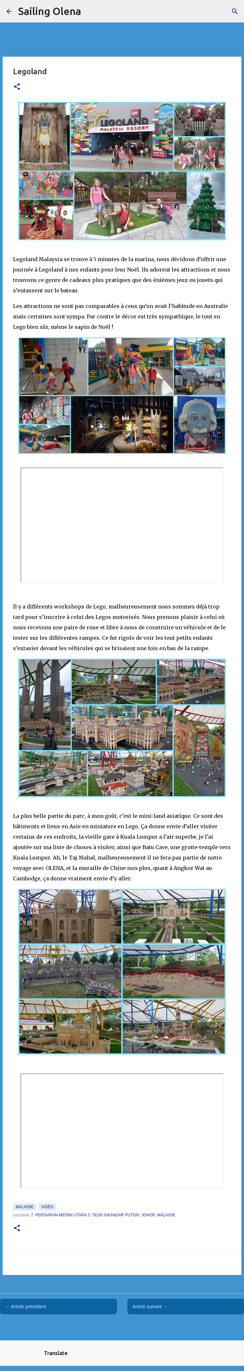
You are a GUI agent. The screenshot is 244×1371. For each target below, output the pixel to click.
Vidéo (47, 1207)
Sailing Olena (49, 11)
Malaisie (25, 1207)
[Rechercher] (235, 11)
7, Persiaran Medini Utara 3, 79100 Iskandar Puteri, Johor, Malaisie (103, 1215)
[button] (17, 87)
